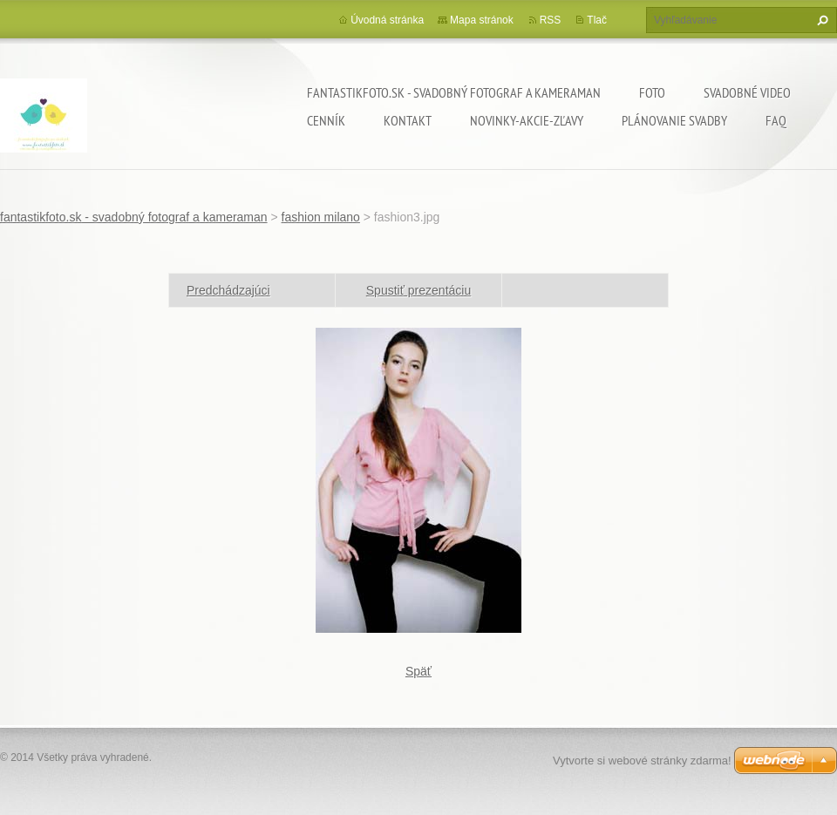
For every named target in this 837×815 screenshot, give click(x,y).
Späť (418, 671)
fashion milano (321, 217)
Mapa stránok (482, 20)
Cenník (326, 120)
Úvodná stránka (387, 20)
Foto (652, 92)
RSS (550, 20)
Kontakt (408, 120)
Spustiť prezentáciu (418, 290)
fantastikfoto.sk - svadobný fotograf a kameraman (454, 92)
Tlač (597, 20)
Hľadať (820, 20)
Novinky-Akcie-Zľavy (526, 120)
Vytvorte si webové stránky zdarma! (642, 760)
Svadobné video (747, 92)
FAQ (776, 120)
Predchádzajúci (228, 290)
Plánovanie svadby (674, 120)
